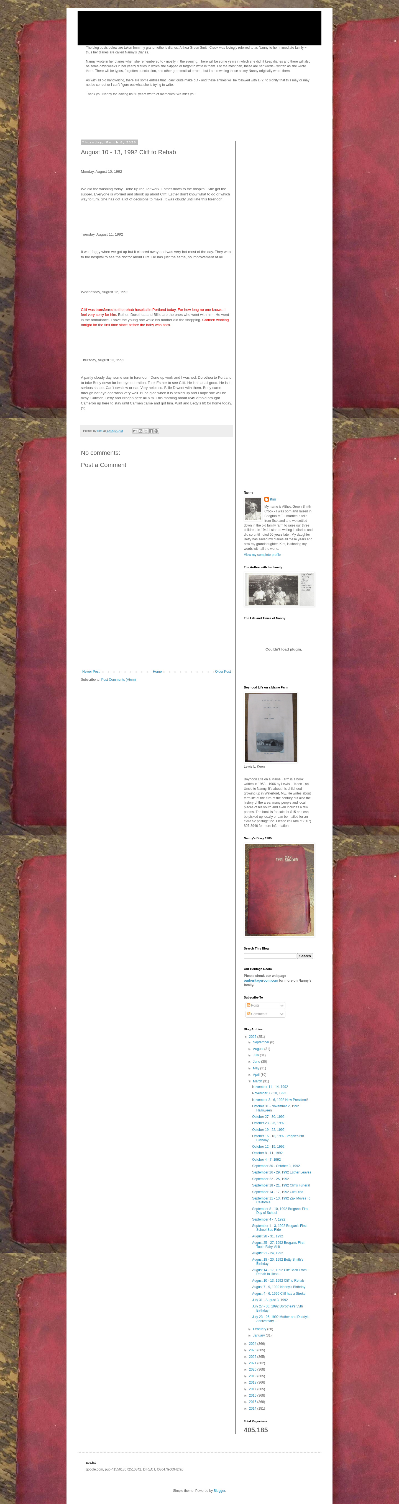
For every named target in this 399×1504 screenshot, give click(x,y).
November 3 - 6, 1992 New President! (280, 1100)
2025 (253, 1037)
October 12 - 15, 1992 (268, 1147)
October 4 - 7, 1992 (266, 1160)
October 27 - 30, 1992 (268, 1117)
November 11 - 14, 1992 (270, 1087)
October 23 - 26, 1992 (268, 1123)
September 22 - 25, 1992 (270, 1179)
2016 (253, 1395)
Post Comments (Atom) (118, 680)
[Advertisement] (156, 628)
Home (157, 672)
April (256, 1075)
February (260, 1329)
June (257, 1062)
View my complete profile (262, 555)
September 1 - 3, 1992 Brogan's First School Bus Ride (279, 1228)
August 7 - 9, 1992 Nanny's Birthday (278, 1287)
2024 (253, 1344)
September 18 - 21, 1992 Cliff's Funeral (281, 1185)
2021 (253, 1363)
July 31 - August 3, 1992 (270, 1300)
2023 (253, 1350)
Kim (273, 499)
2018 (253, 1382)
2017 (253, 1389)
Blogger (219, 1491)
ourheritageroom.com (261, 980)
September (261, 1042)
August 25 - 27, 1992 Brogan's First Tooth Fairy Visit (278, 1244)
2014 (253, 1408)
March (258, 1081)
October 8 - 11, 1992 (267, 1153)
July (256, 1055)
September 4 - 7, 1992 (268, 1219)
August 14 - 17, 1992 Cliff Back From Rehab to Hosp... (279, 1272)
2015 (253, 1402)
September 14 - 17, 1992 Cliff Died (277, 1192)
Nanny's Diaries (116, 23)
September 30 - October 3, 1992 (276, 1166)
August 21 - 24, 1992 (267, 1253)
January (259, 1335)
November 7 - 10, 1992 (269, 1093)
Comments (257, 1014)
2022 (253, 1357)
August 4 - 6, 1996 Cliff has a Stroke (279, 1294)
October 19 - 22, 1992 (268, 1130)
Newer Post (90, 672)
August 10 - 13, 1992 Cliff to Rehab (278, 1281)
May (256, 1068)
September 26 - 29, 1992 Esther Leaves (281, 1172)
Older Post (223, 672)
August (258, 1049)
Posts (253, 1005)
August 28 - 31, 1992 (267, 1236)
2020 (253, 1369)
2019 (253, 1376)
